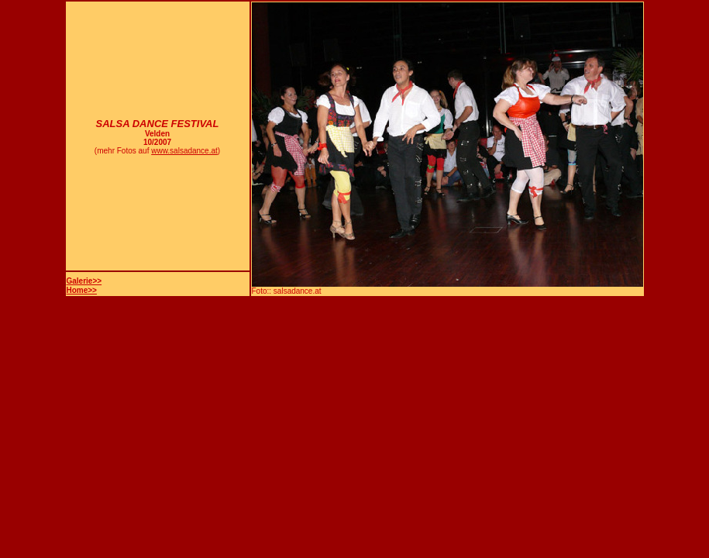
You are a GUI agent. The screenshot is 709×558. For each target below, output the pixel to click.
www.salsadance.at (184, 150)
